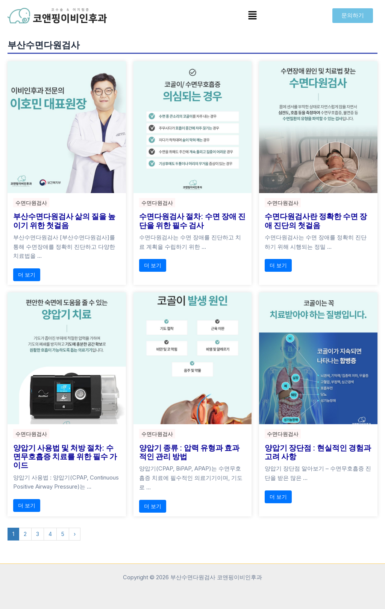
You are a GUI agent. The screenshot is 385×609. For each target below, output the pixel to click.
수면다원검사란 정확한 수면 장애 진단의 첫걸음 (316, 221)
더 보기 (26, 275)
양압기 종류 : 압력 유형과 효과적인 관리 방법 (189, 452)
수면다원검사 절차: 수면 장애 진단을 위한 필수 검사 (192, 221)
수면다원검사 (31, 202)
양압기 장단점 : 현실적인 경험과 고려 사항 (318, 452)
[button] (252, 16)
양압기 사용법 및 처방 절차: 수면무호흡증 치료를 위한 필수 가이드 (65, 456)
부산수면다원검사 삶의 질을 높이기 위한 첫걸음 (64, 221)
